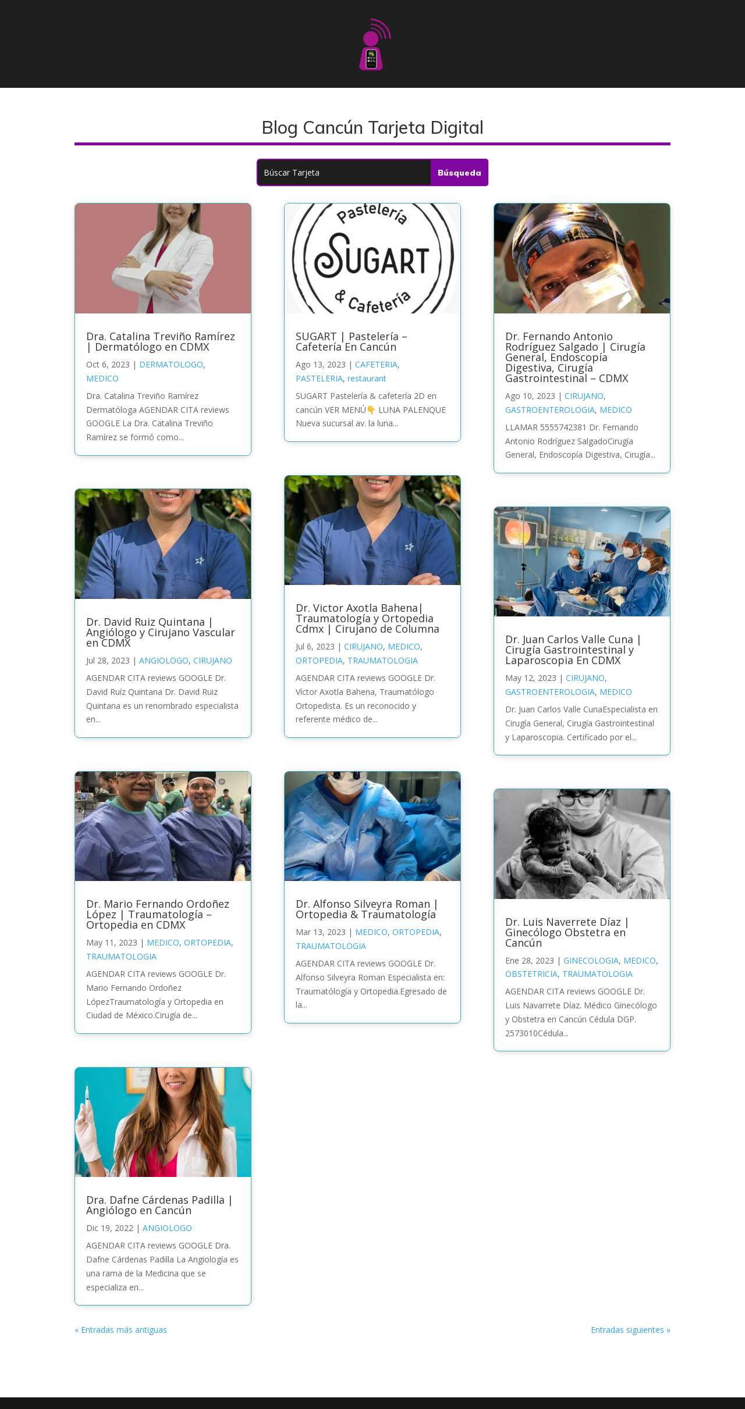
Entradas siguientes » (630, 1329)
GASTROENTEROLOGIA (550, 409)
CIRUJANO (212, 660)
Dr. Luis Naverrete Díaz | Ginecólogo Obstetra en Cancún (567, 932)
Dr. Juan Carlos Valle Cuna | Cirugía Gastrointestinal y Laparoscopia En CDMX (573, 649)
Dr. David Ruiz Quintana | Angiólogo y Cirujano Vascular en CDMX (160, 632)
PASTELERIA (319, 378)
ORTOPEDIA (207, 942)
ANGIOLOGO (164, 660)
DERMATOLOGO (171, 364)
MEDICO (102, 378)
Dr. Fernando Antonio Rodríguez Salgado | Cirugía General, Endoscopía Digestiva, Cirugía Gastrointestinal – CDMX (575, 357)
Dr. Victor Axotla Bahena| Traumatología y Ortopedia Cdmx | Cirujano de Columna (367, 618)
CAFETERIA (376, 364)
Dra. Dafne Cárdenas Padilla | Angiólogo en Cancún (159, 1205)
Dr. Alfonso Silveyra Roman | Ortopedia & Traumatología (367, 909)
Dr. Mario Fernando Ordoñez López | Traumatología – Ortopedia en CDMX (157, 914)
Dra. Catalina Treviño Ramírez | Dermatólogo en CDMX (160, 341)
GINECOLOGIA (591, 960)
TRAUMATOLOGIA (121, 956)
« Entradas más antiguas (120, 1329)
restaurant (366, 378)
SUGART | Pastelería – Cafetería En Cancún (351, 341)
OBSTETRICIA (531, 973)
